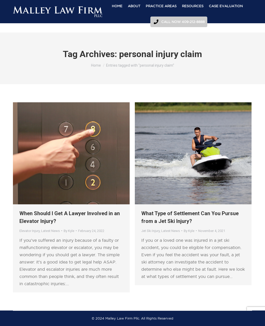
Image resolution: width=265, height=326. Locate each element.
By (69, 231)
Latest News (50, 231)
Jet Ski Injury (150, 231)
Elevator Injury (29, 231)
